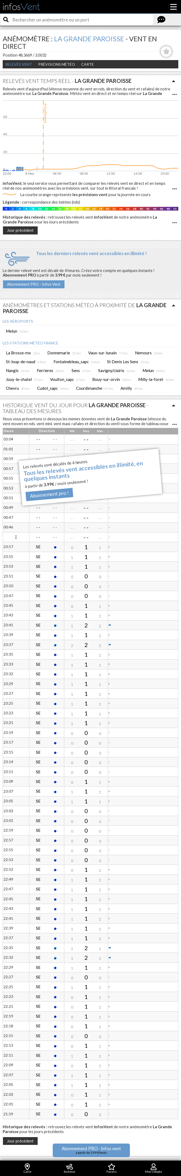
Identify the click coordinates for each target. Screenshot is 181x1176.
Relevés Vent (18, 64)
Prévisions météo (56, 64)
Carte (87, 64)
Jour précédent (20, 230)
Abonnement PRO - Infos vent (91, 1150)
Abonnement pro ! (49, 494)
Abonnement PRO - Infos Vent (34, 284)
